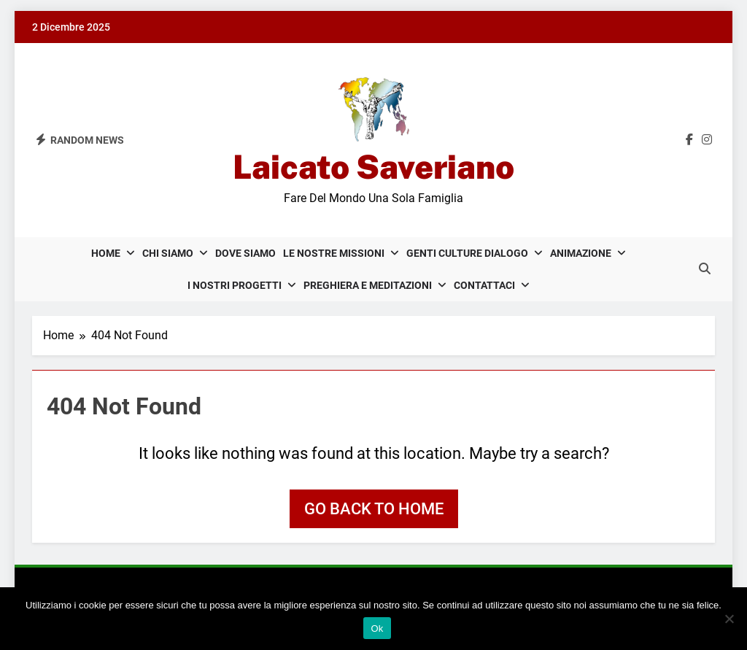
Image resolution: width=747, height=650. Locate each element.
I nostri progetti (234, 285)
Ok (377, 628)
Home (105, 253)
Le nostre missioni (333, 253)
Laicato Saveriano (373, 166)
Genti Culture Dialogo (467, 253)
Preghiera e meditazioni (367, 285)
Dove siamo (245, 253)
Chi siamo (167, 253)
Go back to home (374, 509)
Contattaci (484, 285)
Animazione (580, 253)
